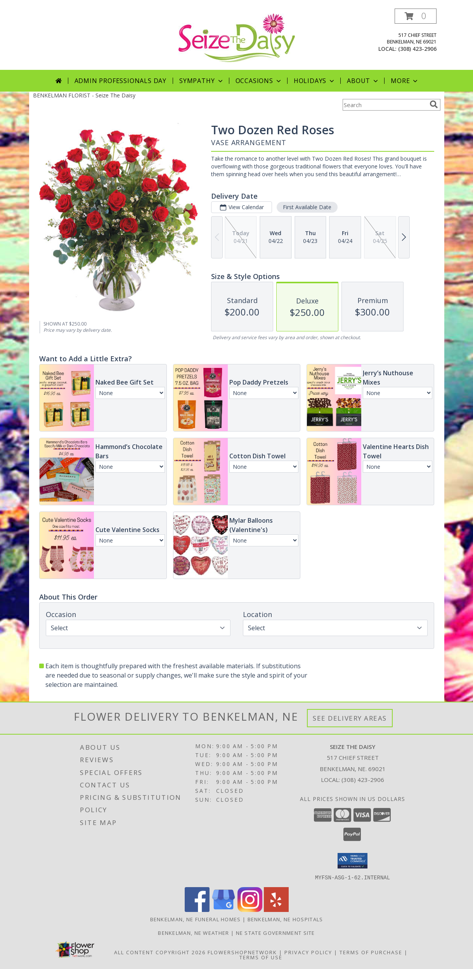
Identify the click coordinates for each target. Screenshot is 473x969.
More (405, 80)
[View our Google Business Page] (223, 909)
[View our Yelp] (276, 909)
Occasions (259, 80)
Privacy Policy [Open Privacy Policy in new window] (308, 951)
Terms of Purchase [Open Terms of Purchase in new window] (371, 951)
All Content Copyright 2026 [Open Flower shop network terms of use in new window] (160, 951)
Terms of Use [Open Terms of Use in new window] (260, 956)
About (363, 80)
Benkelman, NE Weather (193, 932)
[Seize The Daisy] (237, 37)
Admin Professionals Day (120, 80)
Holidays (315, 80)
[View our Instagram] (249, 909)
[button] (416, 16)
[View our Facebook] (197, 909)
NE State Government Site (275, 932)
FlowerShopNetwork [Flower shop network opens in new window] (242, 951)
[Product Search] (384, 104)
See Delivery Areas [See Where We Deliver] (350, 718)
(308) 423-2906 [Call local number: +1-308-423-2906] (417, 48)
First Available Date (306, 207)
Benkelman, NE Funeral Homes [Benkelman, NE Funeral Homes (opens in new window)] (195, 918)
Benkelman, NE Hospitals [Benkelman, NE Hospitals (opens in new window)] (285, 918)
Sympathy (201, 80)
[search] (434, 104)
